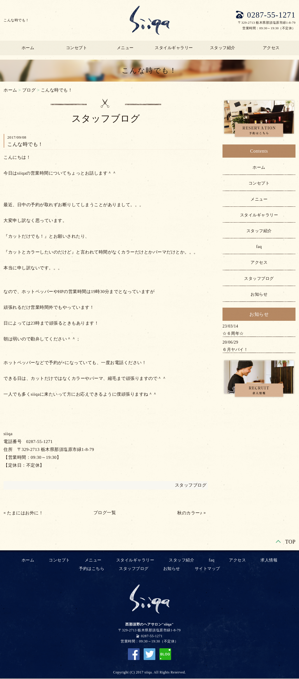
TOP (290, 542)
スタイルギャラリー (174, 48)
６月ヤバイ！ (235, 349)
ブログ (29, 90)
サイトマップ (207, 568)
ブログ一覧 (104, 512)
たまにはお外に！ (25, 513)
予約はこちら (91, 568)
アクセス (271, 48)
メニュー (125, 48)
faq (259, 246)
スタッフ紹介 (222, 48)
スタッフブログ (191, 485)
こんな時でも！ (57, 90)
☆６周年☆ (233, 333)
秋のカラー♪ (189, 513)
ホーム (28, 48)
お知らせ (259, 294)
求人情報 (268, 560)
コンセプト (76, 48)
